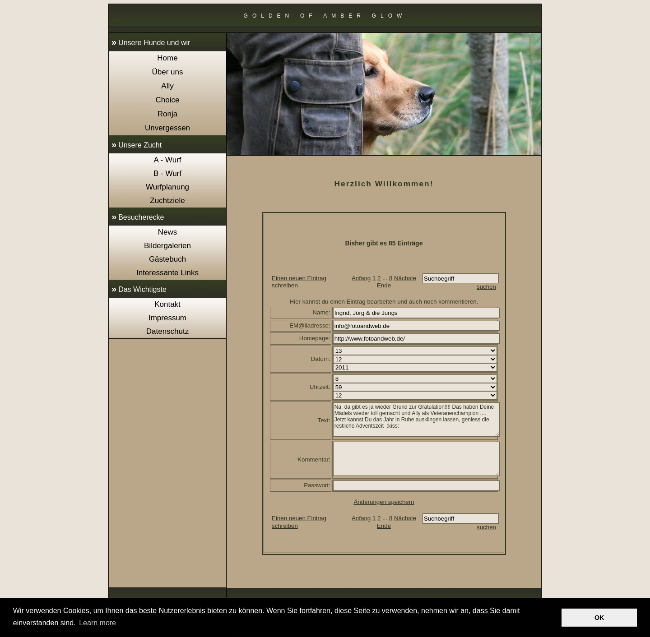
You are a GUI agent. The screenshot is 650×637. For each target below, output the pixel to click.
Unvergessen (167, 128)
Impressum (167, 318)
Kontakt (167, 304)
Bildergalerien (167, 245)
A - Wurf (167, 160)
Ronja (167, 114)
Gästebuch (167, 259)
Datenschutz (167, 331)
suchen (486, 286)
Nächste (405, 278)
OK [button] (599, 617)
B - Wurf (167, 173)
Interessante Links (167, 272)
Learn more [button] (97, 623)
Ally (167, 86)
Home (167, 58)
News (167, 232)
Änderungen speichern (383, 502)
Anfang (361, 278)
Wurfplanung (167, 187)
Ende (384, 285)
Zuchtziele (167, 200)
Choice (168, 100)
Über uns (167, 72)
